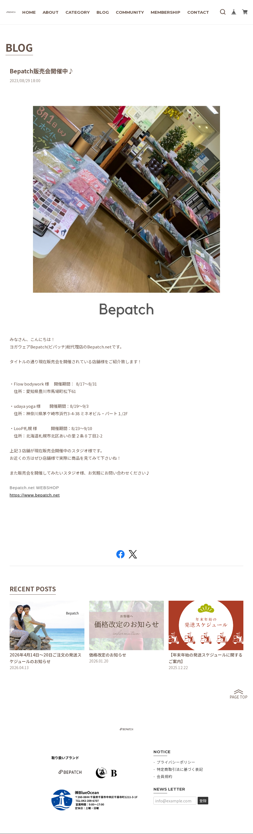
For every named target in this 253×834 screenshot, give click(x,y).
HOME (29, 12)
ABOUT (51, 12)
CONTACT (198, 12)
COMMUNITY (130, 12)
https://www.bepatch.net (35, 495)
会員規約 (164, 776)
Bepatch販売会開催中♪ (42, 71)
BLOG (103, 12)
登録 (203, 800)
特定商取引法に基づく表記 (180, 769)
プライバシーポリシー (176, 762)
